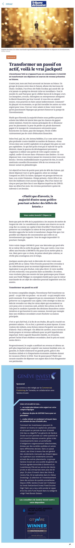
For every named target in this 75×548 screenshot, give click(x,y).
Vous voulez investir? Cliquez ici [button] (37, 215)
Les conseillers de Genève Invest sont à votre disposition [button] (37, 501)
